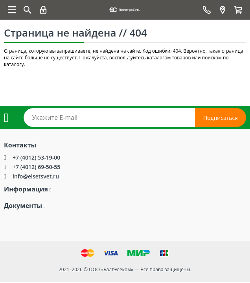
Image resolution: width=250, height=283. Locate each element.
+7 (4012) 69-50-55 (36, 167)
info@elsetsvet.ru (36, 176)
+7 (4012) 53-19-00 (36, 157)
